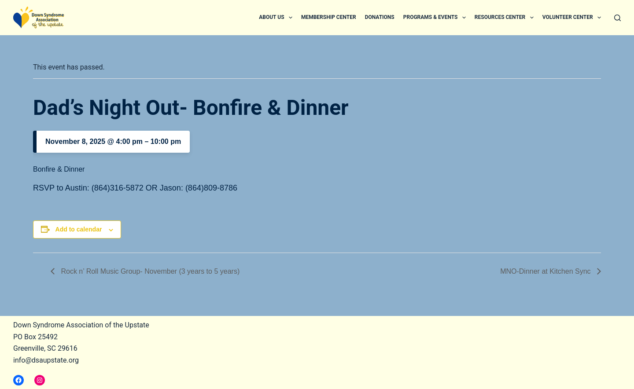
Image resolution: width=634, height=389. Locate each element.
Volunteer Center (573, 17)
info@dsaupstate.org (46, 360)
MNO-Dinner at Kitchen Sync (546, 271)
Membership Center (328, 17)
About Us (277, 17)
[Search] (617, 18)
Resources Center (506, 17)
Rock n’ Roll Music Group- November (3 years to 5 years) (149, 271)
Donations (379, 17)
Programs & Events (436, 17)
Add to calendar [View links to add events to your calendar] (78, 229)
